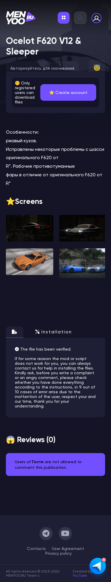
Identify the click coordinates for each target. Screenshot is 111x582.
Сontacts (36, 548)
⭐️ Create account (68, 92)
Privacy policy (58, 553)
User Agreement (68, 548)
